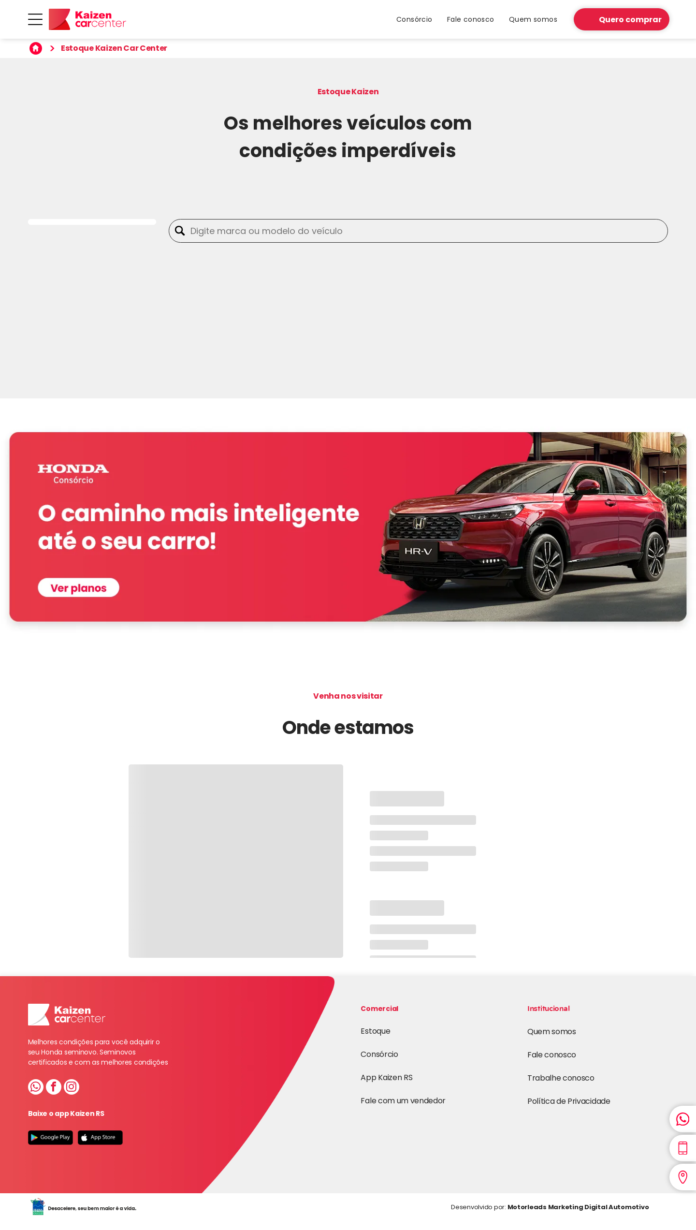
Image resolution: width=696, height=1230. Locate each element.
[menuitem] (414, 19)
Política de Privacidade (568, 1101)
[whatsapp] (36, 1088)
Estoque (375, 1031)
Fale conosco (551, 1054)
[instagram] (71, 1088)
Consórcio (379, 1054)
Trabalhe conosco (560, 1078)
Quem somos (551, 1031)
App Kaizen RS (386, 1077)
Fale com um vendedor (403, 1100)
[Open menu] (35, 19)
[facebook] (53, 1088)
